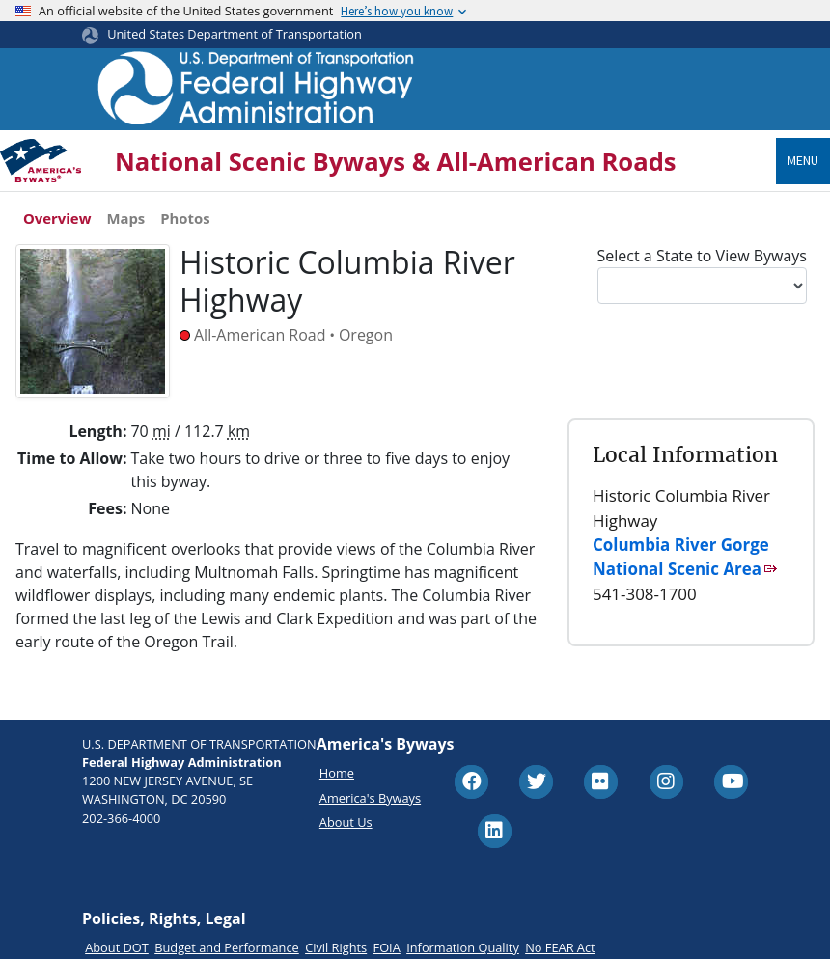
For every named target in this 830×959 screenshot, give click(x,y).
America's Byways (370, 798)
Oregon (366, 334)
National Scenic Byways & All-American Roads (396, 162)
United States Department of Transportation (234, 33)
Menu (803, 160)
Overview (57, 218)
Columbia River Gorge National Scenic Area (681, 557)
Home (336, 772)
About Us (346, 822)
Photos (184, 218)
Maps (125, 218)
